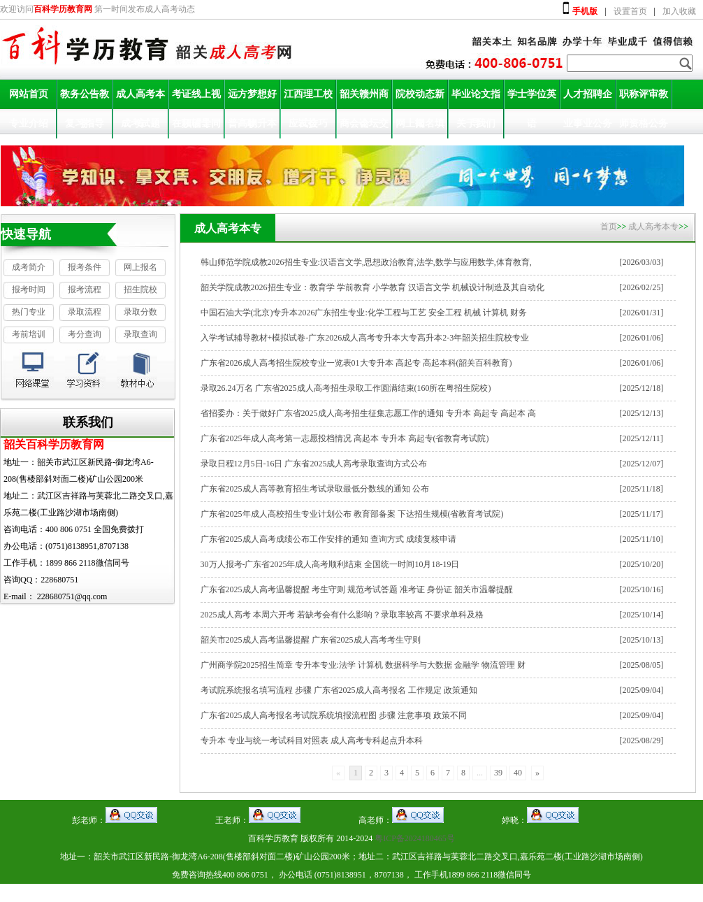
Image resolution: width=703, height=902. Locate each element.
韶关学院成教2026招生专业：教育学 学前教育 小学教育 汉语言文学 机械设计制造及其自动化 (372, 287)
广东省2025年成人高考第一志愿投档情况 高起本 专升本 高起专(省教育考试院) (345, 438)
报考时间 (28, 289)
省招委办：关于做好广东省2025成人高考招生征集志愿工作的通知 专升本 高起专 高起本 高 (368, 413)
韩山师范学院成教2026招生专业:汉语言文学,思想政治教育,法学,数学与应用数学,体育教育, (366, 262)
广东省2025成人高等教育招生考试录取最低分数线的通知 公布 (315, 489)
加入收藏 (679, 11)
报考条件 (84, 267)
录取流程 (84, 312)
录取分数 (140, 312)
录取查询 (140, 334)
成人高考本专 (653, 226)
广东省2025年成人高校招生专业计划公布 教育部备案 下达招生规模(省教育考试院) (352, 514)
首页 (608, 226)
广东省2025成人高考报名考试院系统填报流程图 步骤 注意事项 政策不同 (334, 715)
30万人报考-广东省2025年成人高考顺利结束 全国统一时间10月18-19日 (330, 564)
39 (498, 773)
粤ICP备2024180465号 (415, 838)
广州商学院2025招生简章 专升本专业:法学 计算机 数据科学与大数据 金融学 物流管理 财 (363, 665)
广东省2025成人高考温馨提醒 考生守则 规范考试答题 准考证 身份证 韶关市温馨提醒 (357, 589)
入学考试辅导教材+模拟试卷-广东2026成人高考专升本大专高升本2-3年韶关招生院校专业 (365, 338)
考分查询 (84, 334)
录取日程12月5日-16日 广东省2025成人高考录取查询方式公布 (314, 463)
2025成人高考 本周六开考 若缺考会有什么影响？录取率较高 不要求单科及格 (342, 615)
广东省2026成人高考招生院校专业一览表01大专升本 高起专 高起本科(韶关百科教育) (356, 363)
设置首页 (630, 11)
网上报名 (140, 267)
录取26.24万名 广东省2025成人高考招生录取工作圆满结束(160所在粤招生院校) (346, 388)
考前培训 (28, 334)
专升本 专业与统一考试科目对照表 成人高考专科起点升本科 (312, 740)
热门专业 (28, 312)
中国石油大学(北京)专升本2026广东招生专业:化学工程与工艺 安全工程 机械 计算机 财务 (364, 312)
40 (518, 773)
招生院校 (140, 289)
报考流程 (84, 289)
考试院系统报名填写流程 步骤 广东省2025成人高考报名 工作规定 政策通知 (339, 690)
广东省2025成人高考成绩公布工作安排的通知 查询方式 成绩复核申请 (328, 539)
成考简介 (28, 267)
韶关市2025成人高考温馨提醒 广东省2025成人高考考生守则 (311, 640)
